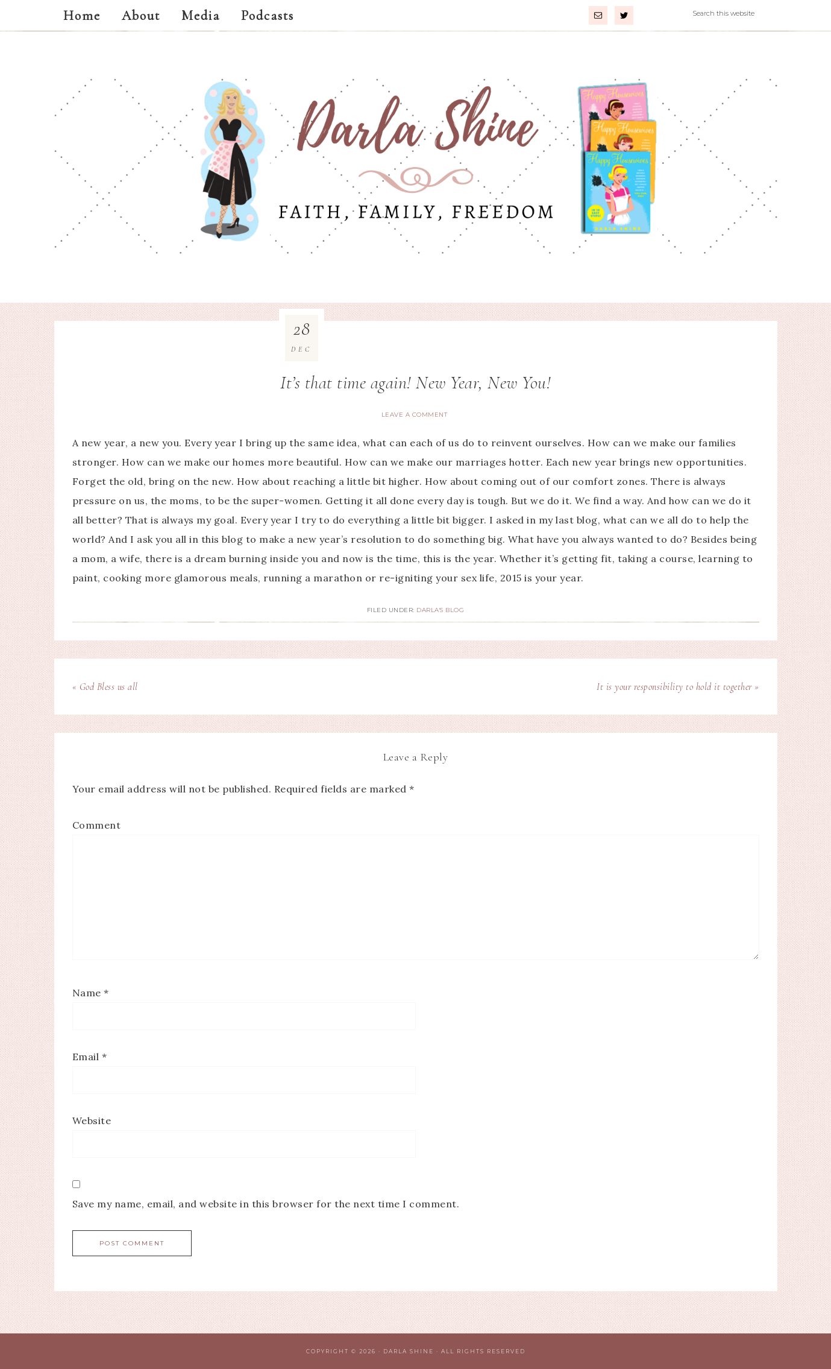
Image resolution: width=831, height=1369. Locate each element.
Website (91, 1120)
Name (90, 993)
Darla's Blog (440, 610)
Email (89, 1057)
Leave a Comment (414, 415)
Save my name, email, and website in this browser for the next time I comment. (266, 1204)
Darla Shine (415, 167)
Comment (96, 825)
